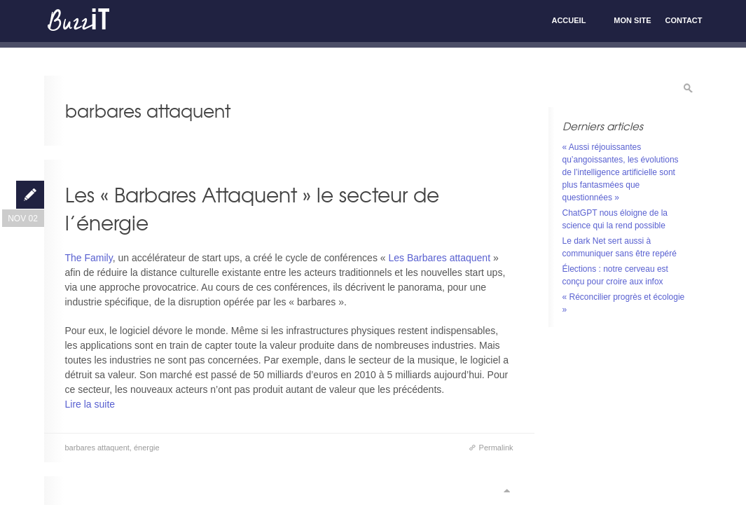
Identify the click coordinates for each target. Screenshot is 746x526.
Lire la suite (90, 404)
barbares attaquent (97, 447)
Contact (684, 20)
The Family (89, 257)
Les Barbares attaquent (440, 257)
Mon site (632, 20)
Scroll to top (506, 490)
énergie (147, 447)
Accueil (568, 20)
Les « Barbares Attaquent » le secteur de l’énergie (252, 208)
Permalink (496, 447)
